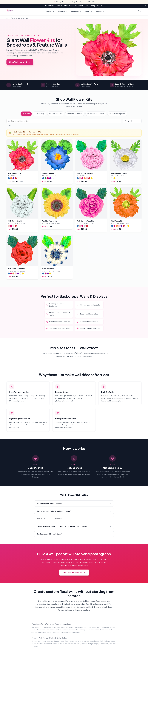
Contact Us (99, 11)
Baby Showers (55, 114)
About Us (88, 11)
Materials (62, 11)
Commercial (75, 11)
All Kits (26, 114)
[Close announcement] (146, 6)
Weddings (39, 114)
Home (8, 18)
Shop (14, 18)
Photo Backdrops (75, 114)
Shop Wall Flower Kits (74, 572)
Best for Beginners (117, 114)
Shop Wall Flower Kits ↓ (20, 62)
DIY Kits (50, 11)
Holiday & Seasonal (95, 114)
